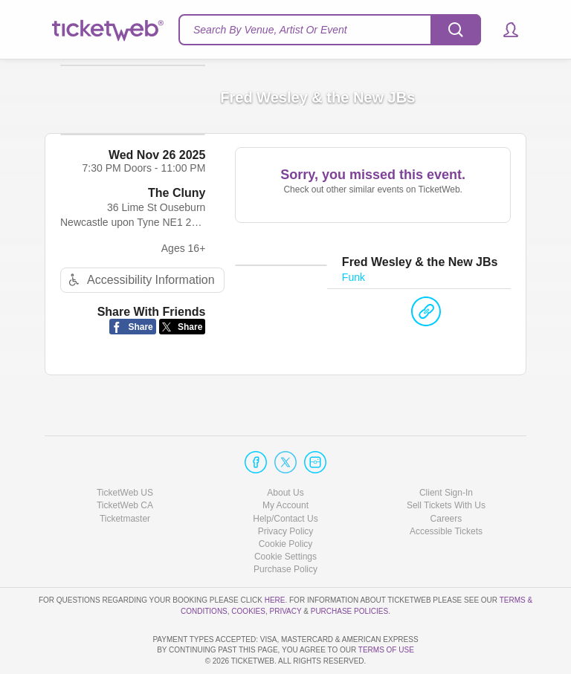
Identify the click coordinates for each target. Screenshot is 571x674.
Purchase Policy (285, 527)
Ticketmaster (125, 476)
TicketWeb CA (125, 463)
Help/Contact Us (285, 476)
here (275, 558)
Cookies (248, 569)
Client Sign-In (446, 450)
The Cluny (176, 219)
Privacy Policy (286, 489)
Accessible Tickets (446, 489)
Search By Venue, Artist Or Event (270, 30)
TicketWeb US (125, 450)
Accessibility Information (140, 306)
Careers (446, 476)
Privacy (286, 569)
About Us (285, 450)
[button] (503, 30)
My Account (285, 463)
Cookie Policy (286, 501)
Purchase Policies (349, 569)
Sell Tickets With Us (446, 463)
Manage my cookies (286, 514)
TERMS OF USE (386, 651)
